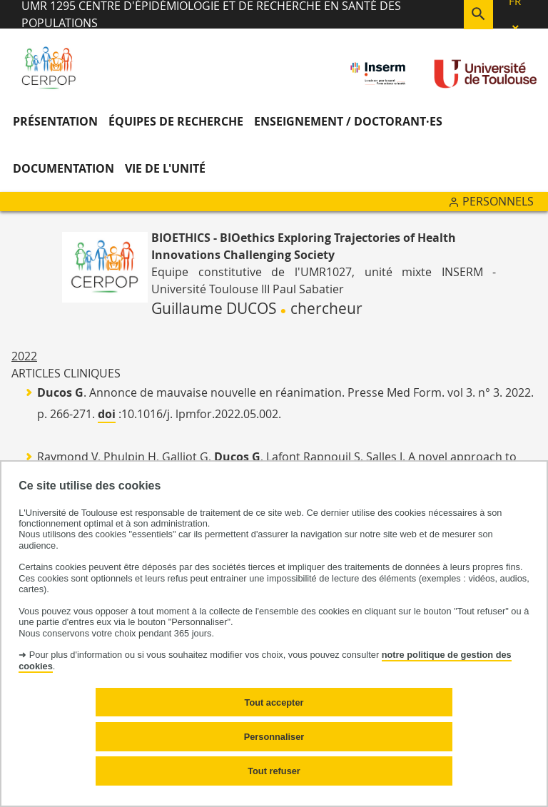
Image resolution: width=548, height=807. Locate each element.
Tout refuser (274, 771)
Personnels (498, 201)
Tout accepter (274, 702)
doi (107, 414)
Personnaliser (274, 736)
